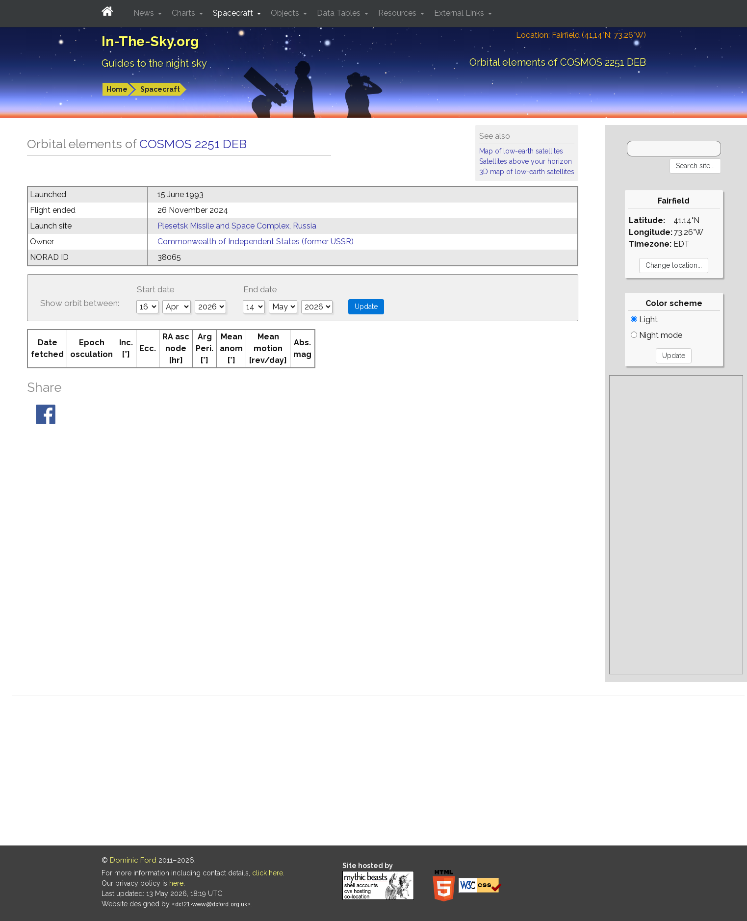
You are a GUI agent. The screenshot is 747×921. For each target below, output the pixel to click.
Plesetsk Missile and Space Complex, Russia (236, 225)
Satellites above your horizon (525, 161)
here (176, 883)
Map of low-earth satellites (521, 151)
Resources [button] (398, 13)
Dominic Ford (133, 860)
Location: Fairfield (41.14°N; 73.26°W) (581, 35)
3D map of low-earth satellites (526, 172)
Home (117, 89)
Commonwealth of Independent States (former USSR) (255, 241)
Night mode (656, 335)
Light (644, 319)
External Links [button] (460, 13)
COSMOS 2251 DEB (193, 143)
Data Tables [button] (339, 13)
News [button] (144, 13)
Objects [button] (286, 13)
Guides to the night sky (154, 63)
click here (267, 873)
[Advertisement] (676, 525)
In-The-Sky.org (150, 41)
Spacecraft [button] (234, 13)
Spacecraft (160, 89)
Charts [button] (184, 13)
